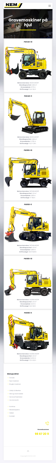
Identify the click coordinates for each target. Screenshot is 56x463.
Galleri (11, 413)
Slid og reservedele (16, 394)
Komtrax (12, 406)
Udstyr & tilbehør (15, 390)
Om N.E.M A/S (14, 400)
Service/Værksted (15, 397)
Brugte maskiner (15, 384)
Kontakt (12, 416)
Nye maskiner (14, 381)
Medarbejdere (14, 410)
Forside (12, 378)
